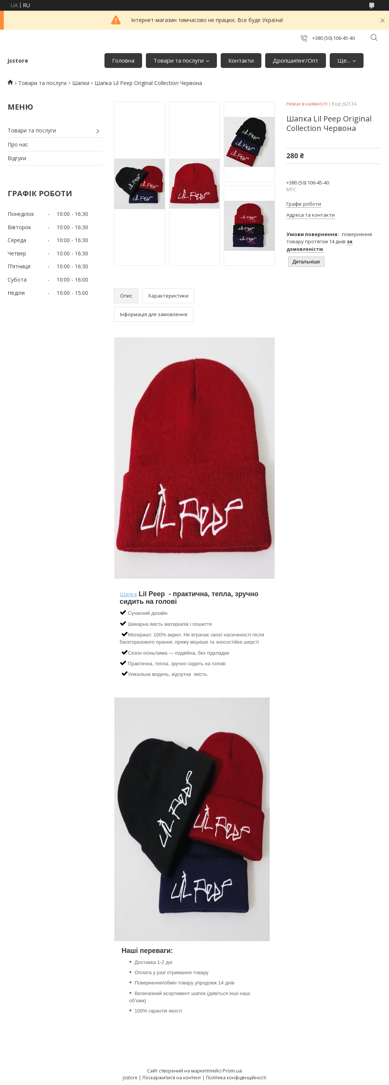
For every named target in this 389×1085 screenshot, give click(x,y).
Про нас (18, 144)
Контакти (241, 60)
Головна (123, 60)
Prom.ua (232, 1070)
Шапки (80, 83)
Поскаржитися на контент (171, 1077)
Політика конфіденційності (236, 1077)
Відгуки (17, 158)
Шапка (128, 594)
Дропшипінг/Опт (295, 60)
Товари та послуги (178, 60)
